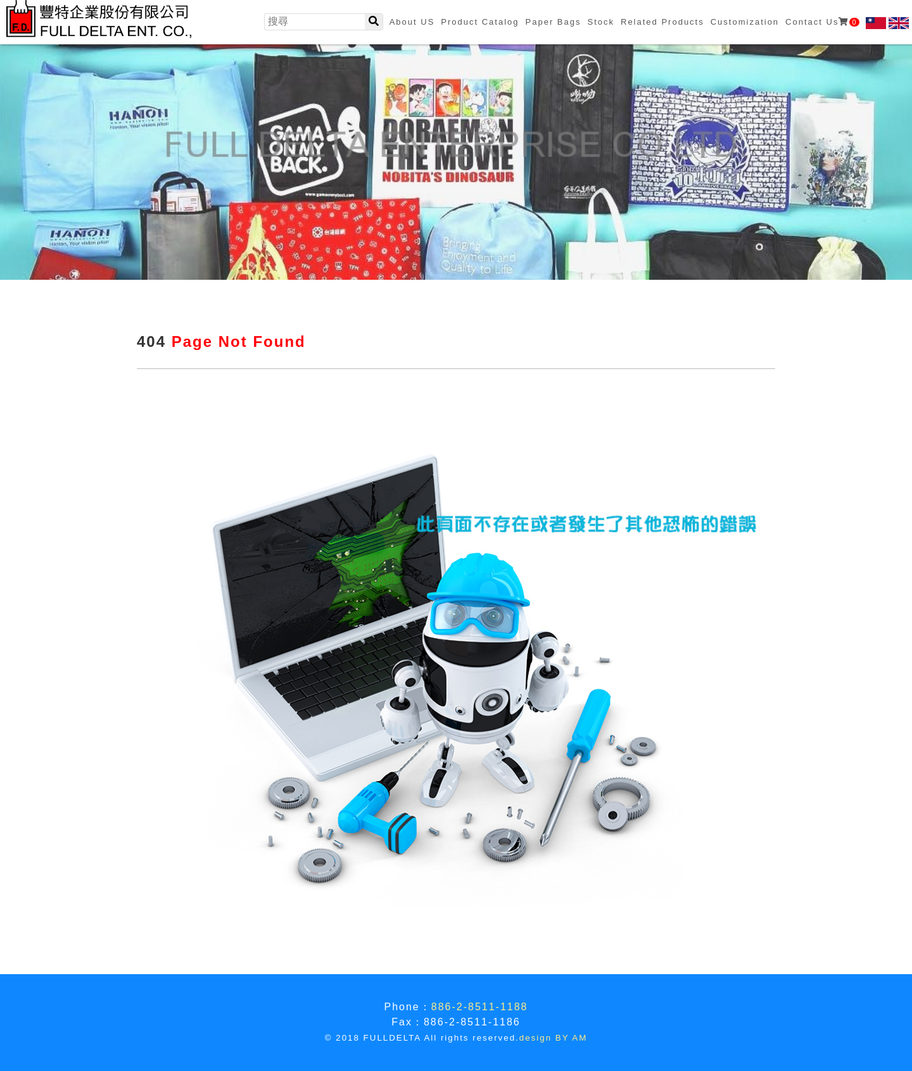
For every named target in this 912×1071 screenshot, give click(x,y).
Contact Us (822, 22)
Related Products (662, 22)
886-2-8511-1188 (479, 1006)
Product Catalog (480, 22)
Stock (600, 22)
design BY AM (553, 1038)
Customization (745, 22)
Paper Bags (553, 22)
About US (412, 22)
